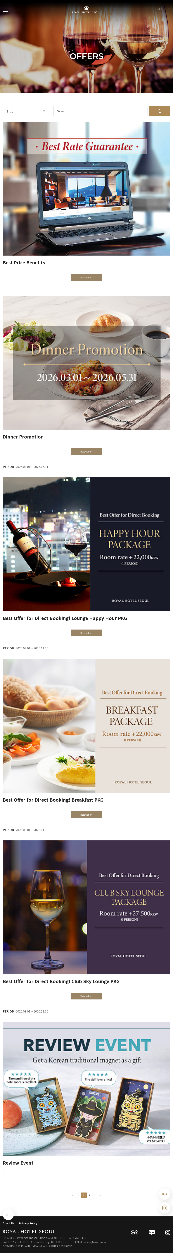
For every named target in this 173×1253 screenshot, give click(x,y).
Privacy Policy (28, 1223)
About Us (8, 1223)
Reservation (86, 277)
